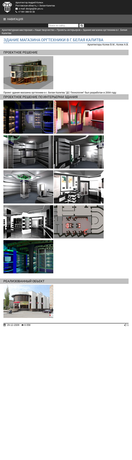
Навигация (13, 19)
